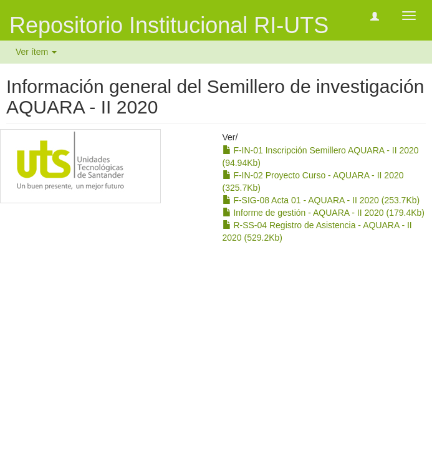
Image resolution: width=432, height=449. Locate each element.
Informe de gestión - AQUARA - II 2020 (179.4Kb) (324, 213)
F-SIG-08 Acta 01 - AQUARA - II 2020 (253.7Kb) (321, 200)
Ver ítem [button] (36, 52)
